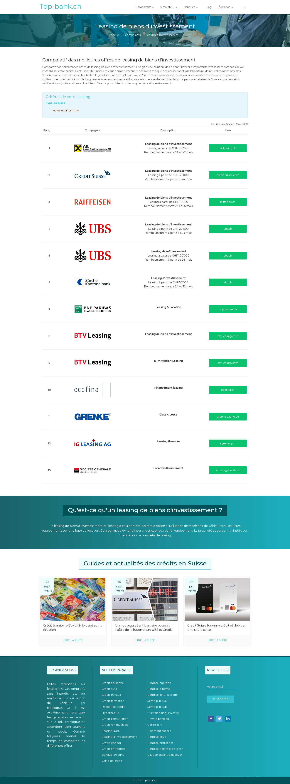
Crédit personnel (113, 683)
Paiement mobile (159, 731)
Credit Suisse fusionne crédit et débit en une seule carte (216, 627)
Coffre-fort (154, 724)
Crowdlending (111, 743)
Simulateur (169, 7)
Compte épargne (159, 683)
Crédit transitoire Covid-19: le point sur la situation (72, 627)
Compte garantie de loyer (165, 749)
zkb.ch (228, 282)
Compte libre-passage (162, 694)
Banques (191, 7)
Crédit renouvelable (115, 724)
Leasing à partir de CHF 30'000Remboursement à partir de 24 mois (168, 175)
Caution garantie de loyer (164, 754)
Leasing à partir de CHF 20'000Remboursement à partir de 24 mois (168, 228)
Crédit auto (109, 689)
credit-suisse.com (228, 175)
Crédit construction (115, 719)
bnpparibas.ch (228, 309)
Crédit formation (113, 701)
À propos (226, 7)
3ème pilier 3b (157, 706)
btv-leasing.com (228, 336)
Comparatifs (145, 7)
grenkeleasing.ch (228, 416)
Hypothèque (110, 713)
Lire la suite (72, 640)
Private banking (158, 719)
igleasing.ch (227, 443)
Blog (208, 7)
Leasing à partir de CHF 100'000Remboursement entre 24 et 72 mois (168, 148)
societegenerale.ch (228, 470)
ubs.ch (228, 228)
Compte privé (156, 736)
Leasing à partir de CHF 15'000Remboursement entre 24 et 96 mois (168, 202)
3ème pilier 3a (157, 701)
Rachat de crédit (113, 706)
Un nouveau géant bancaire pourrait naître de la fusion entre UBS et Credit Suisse (143, 628)
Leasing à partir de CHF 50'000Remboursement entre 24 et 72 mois (168, 282)
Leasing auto (111, 731)
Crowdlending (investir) (163, 713)
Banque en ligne (113, 754)
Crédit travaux (111, 694)
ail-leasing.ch (228, 148)
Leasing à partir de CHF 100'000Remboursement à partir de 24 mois (168, 255)
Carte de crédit (112, 761)
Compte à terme (159, 689)
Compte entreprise (160, 743)
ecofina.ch (228, 389)
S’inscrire (220, 699)
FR (243, 7)
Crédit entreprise (113, 749)
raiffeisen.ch (227, 202)
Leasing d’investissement (119, 736)
